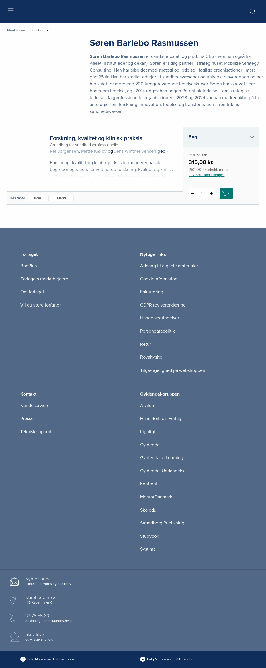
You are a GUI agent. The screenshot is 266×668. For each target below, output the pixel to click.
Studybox (149, 536)
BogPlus (28, 266)
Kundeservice (34, 405)
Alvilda (147, 405)
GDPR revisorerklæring (163, 305)
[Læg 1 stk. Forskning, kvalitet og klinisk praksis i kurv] (226, 193)
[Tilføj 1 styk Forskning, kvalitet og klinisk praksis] (211, 193)
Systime (148, 549)
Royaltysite (151, 357)
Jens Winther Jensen (135, 151)
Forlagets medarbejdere (44, 279)
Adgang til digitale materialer (169, 266)
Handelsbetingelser (159, 318)
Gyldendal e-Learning (161, 458)
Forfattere (38, 30)
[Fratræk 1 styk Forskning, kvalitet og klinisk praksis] (192, 193)
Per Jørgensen (64, 151)
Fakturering (151, 292)
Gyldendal (150, 445)
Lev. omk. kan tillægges (206, 175)
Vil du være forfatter (40, 305)
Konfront (148, 484)
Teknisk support (36, 432)
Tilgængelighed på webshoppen (172, 370)
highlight (149, 432)
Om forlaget (32, 292)
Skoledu (148, 510)
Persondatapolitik (157, 331)
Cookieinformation (158, 279)
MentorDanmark (156, 497)
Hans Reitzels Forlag (160, 418)
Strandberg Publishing (162, 523)
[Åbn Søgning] (252, 11)
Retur (145, 344)
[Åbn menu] (10, 11)
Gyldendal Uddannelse (163, 471)
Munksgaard (16, 30)
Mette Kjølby (94, 151)
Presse (27, 418)
